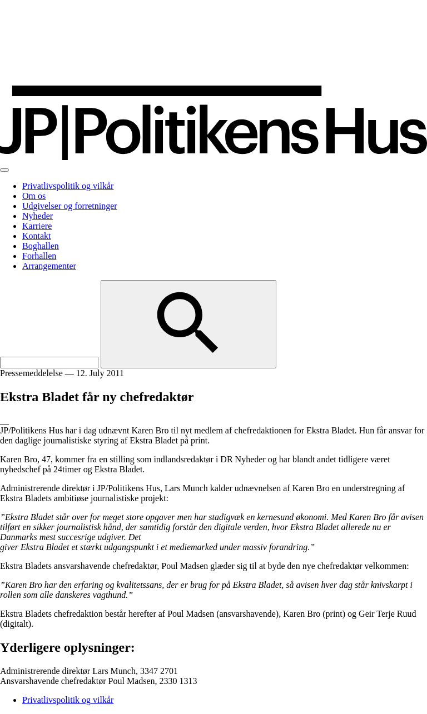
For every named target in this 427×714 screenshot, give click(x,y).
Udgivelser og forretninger (69, 206)
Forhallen (39, 256)
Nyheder (37, 216)
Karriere (37, 226)
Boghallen (40, 246)
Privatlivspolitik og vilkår (67, 186)
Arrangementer (49, 266)
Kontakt (36, 236)
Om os (34, 196)
